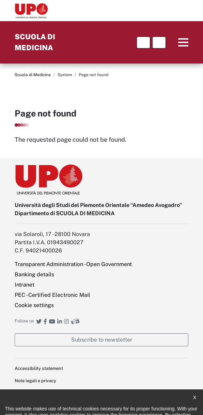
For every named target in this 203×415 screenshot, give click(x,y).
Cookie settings (34, 305)
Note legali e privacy (35, 380)
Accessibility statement (39, 368)
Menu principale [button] (178, 42)
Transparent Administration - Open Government (73, 264)
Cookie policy (28, 392)
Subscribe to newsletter (101, 339)
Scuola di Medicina (33, 74)
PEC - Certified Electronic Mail (52, 295)
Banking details (34, 274)
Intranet (24, 284)
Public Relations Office (38, 404)
